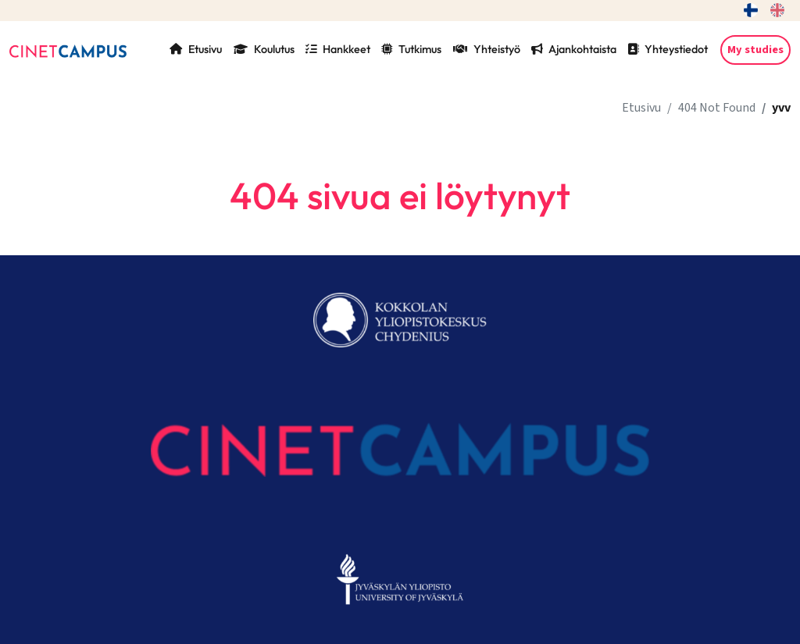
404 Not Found (716, 107)
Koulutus (264, 49)
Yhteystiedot (667, 49)
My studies (755, 49)
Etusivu (196, 49)
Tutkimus (411, 49)
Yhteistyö (486, 49)
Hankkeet (337, 49)
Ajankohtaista (573, 49)
